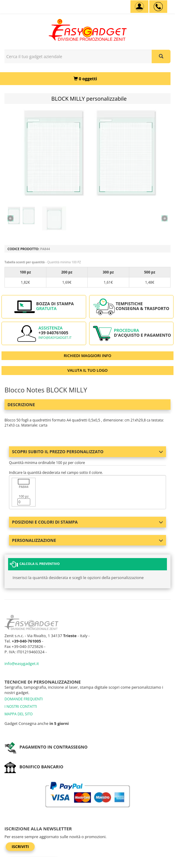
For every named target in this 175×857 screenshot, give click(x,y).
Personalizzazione (87, 540)
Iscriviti (20, 846)
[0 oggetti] (85, 78)
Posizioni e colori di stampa (87, 522)
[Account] (139, 6)
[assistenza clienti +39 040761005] (158, 6)
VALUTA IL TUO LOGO (87, 370)
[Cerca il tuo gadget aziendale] (161, 56)
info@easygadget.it (54, 337)
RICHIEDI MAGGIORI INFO (87, 355)
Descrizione (21, 404)
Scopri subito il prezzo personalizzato (87, 451)
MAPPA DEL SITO (18, 714)
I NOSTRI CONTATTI (20, 706)
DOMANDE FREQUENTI (23, 699)
